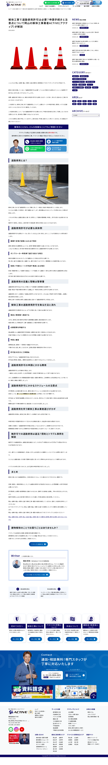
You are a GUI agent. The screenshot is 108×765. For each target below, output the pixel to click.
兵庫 (79, 101)
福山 (84, 104)
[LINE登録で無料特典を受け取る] (32, 692)
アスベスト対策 (57, 717)
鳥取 (95, 104)
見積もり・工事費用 (78, 87)
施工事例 (86, 6)
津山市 (55, 742)
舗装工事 (75, 76)
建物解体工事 (84, 76)
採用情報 (70, 717)
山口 (89, 101)
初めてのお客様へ (50, 6)
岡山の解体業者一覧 (93, 717)
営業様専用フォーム (41, 747)
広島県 (61, 742)
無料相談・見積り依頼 (42, 738)
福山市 (55, 745)
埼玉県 (55, 751)
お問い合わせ (39, 735)
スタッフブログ (91, 715)
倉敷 (74, 101)
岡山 (95, 101)
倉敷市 (61, 738)
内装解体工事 (57, 715)
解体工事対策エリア (58, 735)
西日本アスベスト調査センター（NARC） (93, 743)
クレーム (90, 84)
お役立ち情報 (90, 709)
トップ (41, 6)
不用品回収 (56, 726)
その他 (75, 90)
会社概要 (70, 712)
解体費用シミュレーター (42, 740)
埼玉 (84, 101)
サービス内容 (56, 709)
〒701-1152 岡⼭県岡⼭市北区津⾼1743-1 (18, 720)
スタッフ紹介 (71, 726)
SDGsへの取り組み (73, 715)
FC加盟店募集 (72, 721)
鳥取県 (61, 745)
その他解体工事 (57, 721)
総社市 (55, 740)
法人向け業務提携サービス (75, 731)
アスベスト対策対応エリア (75, 735)
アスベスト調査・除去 (78, 82)
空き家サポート (57, 724)
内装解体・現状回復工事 (79, 79)
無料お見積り (38, 718)
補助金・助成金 (90, 82)
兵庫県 (61, 749)
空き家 (75, 84)
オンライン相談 (40, 745)
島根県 (55, 747)
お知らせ (95, 87)
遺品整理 (55, 728)
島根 (74, 104)
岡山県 (55, 738)
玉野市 (61, 740)
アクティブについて (73, 709)
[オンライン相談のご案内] (75, 692)
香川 (89, 104)
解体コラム (91, 712)
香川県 (55, 749)
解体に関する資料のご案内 (75, 728)
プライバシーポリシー (42, 749)
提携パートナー (72, 724)
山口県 (61, 747)
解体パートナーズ (92, 738)
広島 (79, 104)
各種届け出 (82, 84)
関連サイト (89, 735)
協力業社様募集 (72, 719)
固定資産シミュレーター (42, 742)
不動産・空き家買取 (58, 731)
